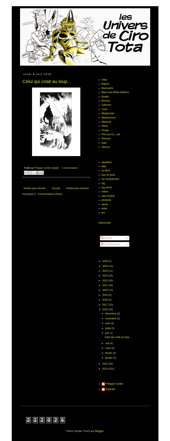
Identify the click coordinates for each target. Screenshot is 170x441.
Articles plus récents (35, 188)
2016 (105, 309)
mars (108, 348)
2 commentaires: (70, 168)
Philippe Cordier (114, 383)
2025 (105, 266)
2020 (105, 290)
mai (107, 343)
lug (103, 183)
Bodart (105, 96)
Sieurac (106, 147)
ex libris (106, 170)
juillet (108, 328)
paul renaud (108, 195)
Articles (106, 238)
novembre (111, 318)
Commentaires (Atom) (50, 194)
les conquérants (110, 179)
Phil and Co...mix (111, 134)
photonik (106, 200)
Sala (104, 142)
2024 (105, 270)
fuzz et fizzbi (108, 174)
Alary (104, 79)
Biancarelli (107, 88)
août (108, 323)
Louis (105, 109)
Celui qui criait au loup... (47, 81)
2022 (105, 280)
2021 (105, 285)
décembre (111, 313)
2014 (105, 368)
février (109, 353)
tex (103, 212)
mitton (105, 191)
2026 (105, 261)
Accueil (56, 188)
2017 (105, 304)
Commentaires (110, 244)
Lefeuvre (106, 104)
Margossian (108, 113)
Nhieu (105, 125)
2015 (105, 363)
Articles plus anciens (77, 188)
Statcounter (105, 222)
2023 (105, 275)
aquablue (107, 162)
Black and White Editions (115, 92)
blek (104, 166)
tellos (104, 208)
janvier (109, 357)
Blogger (99, 431)
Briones (106, 100)
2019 (105, 295)
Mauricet (106, 121)
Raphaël (110, 389)
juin (107, 333)
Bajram (105, 83)
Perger (105, 130)
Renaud (106, 138)
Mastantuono (109, 117)
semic (105, 204)
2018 (105, 299)
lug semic (107, 187)
